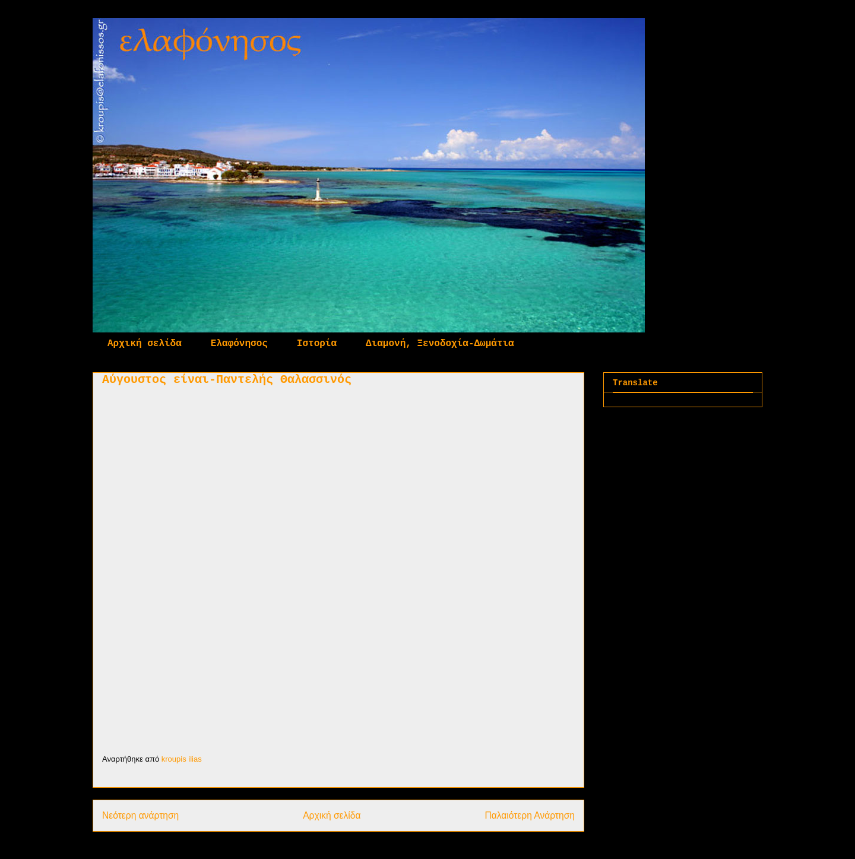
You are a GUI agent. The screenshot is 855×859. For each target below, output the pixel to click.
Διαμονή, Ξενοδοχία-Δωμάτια (440, 343)
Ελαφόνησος (239, 343)
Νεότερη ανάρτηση (140, 815)
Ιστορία (317, 343)
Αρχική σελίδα (144, 343)
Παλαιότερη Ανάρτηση (529, 815)
